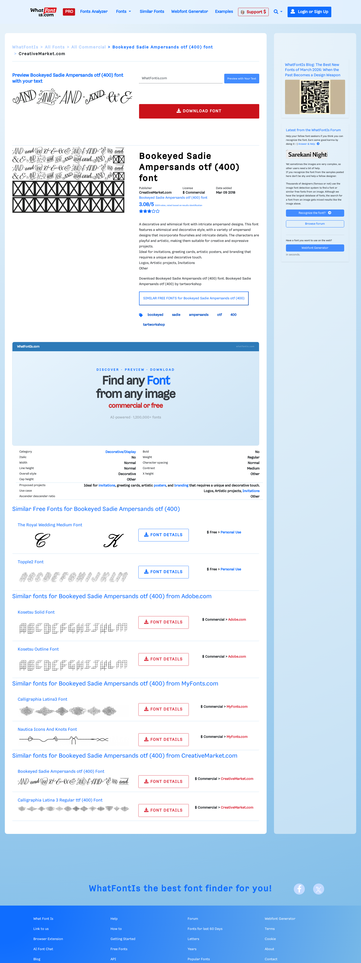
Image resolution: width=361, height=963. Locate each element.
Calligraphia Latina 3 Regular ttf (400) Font (60, 800)
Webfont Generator (189, 12)
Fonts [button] (122, 12)
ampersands (198, 315)
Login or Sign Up (309, 12)
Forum (193, 919)
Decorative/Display (120, 452)
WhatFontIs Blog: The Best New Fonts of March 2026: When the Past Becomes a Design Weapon (312, 70)
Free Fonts (119, 949)
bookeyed (155, 315)
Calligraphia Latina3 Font (42, 699)
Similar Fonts (152, 12)
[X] (318, 889)
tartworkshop (154, 325)
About (269, 949)
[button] (278, 12)
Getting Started (123, 939)
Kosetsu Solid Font (36, 612)
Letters (193, 939)
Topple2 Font (31, 562)
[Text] (180, 78)
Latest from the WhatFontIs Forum (313, 130)
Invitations (250, 491)
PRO (69, 12)
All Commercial (88, 47)
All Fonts (55, 47)
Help (114, 919)
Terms (270, 929)
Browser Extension (48, 939)
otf (219, 315)
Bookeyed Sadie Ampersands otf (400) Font (61, 771)
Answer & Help (309, 144)
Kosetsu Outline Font (38, 649)
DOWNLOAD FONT (199, 110)
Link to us (41, 929)
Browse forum (315, 223)
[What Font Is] (43, 12)
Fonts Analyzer (94, 12)
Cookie (270, 939)
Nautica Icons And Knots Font (47, 729)
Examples (224, 12)
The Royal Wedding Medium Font (50, 525)
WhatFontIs (25, 47)
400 (233, 315)
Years (192, 949)
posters (160, 485)
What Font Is (43, 919)
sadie (176, 315)
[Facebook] (299, 889)
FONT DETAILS (163, 534)
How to (116, 929)
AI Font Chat (43, 949)
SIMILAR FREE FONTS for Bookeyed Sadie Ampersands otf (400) (194, 298)
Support (253, 11)
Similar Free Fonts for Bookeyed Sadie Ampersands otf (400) (96, 509)
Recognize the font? (315, 213)
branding (181, 485)
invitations (107, 485)
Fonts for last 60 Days (205, 929)
